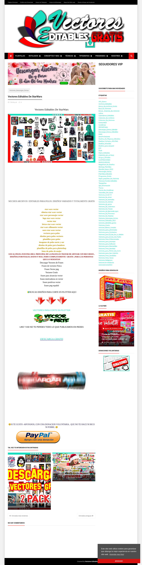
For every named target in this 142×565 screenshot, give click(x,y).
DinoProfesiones (104, 137)
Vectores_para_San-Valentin (108, 253)
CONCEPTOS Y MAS (53, 56)
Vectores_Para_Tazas (106, 258)
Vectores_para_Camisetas (108, 232)
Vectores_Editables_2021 (107, 220)
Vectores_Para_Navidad (107, 248)
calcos (101, 113)
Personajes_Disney (105, 171)
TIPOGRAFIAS (85, 56)
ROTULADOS (34, 56)
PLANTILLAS (20, 56)
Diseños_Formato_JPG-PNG (108, 141)
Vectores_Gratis (104, 225)
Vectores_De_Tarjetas (106, 216)
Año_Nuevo (102, 102)
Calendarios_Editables (106, 116)
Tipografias (102, 183)
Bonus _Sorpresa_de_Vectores (109, 111)
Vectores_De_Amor (105, 197)
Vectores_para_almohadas (108, 230)
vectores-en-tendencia (106, 262)
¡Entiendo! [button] (119, 561)
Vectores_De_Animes (106, 202)
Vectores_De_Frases (105, 209)
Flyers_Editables (104, 153)
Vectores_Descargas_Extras (19, 90)
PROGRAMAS (101, 56)
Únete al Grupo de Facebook (86, 2)
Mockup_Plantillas (105, 167)
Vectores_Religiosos (105, 260)
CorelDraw (102, 125)
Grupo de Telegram (41, 2)
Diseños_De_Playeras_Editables (109, 139)
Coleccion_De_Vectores (106, 120)
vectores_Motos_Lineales (107, 227)
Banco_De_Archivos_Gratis (108, 106)
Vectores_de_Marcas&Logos (108, 211)
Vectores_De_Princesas (107, 213)
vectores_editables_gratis (107, 223)
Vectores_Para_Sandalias (107, 255)
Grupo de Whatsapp (55, 2)
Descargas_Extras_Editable (108, 130)
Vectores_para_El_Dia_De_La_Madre (111, 234)
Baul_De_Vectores (105, 109)
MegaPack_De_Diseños (106, 164)
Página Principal (13, 2)
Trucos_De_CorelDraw (106, 190)
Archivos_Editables (105, 104)
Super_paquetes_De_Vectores (109, 178)
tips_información (104, 185)
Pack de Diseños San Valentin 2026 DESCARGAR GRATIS (114, 336)
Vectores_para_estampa (107, 241)
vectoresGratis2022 (105, 265)
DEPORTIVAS (103, 127)
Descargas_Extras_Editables (108, 132)
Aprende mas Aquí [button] (116, 554)
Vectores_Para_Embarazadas (109, 239)
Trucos (101, 188)
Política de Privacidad (26, 2)
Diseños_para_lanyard (106, 146)
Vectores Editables (91, 561)
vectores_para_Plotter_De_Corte (110, 251)
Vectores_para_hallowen (107, 244)
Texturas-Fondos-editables (108, 181)
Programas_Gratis (105, 176)
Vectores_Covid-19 (105, 195)
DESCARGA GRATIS (51, 339)
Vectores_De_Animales (106, 199)
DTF (100, 148)
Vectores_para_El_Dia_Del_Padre (110, 237)
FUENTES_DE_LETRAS (106, 155)
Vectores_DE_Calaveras (107, 206)
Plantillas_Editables (105, 174)
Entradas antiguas (86, 516)
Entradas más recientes (19, 516)
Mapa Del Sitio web (69, 2)
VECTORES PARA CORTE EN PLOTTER (51, 310)
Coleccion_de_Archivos (106, 118)
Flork (100, 150)
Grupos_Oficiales (104, 157)
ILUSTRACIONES (104, 160)
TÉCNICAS (70, 56)
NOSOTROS (116, 56)
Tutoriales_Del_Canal (106, 192)
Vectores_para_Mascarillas (108, 246)
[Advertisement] (51, 183)
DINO (100, 134)
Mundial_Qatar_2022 (106, 169)
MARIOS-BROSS (104, 162)
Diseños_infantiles (105, 143)
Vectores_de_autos (105, 204)
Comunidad (103, 123)
